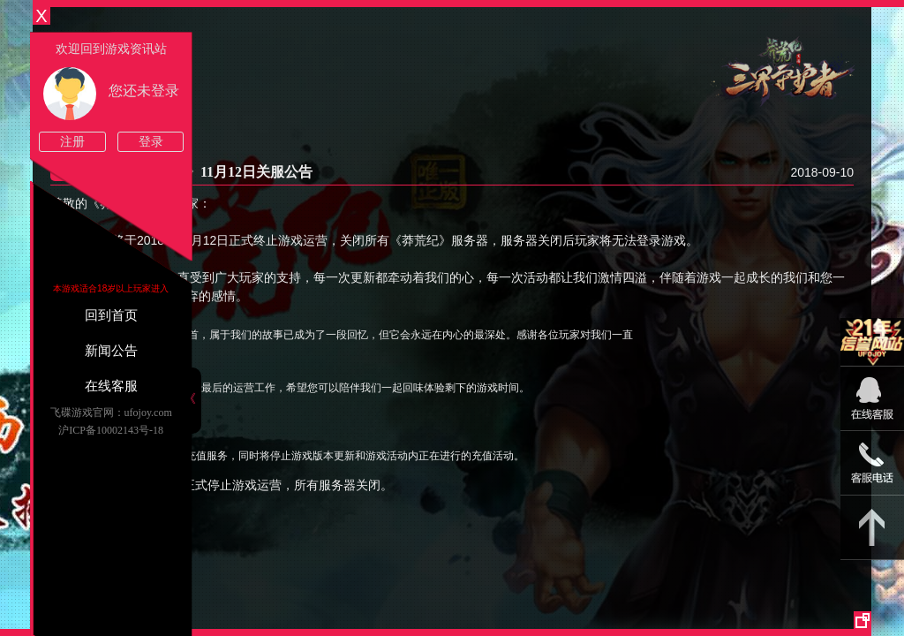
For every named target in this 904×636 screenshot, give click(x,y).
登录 (151, 141)
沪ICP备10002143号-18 (110, 430)
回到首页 (111, 315)
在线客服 (111, 386)
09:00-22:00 (872, 407)
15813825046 (872, 463)
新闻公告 (111, 351)
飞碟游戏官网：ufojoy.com (111, 412)
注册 (72, 141)
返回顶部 (872, 528)
